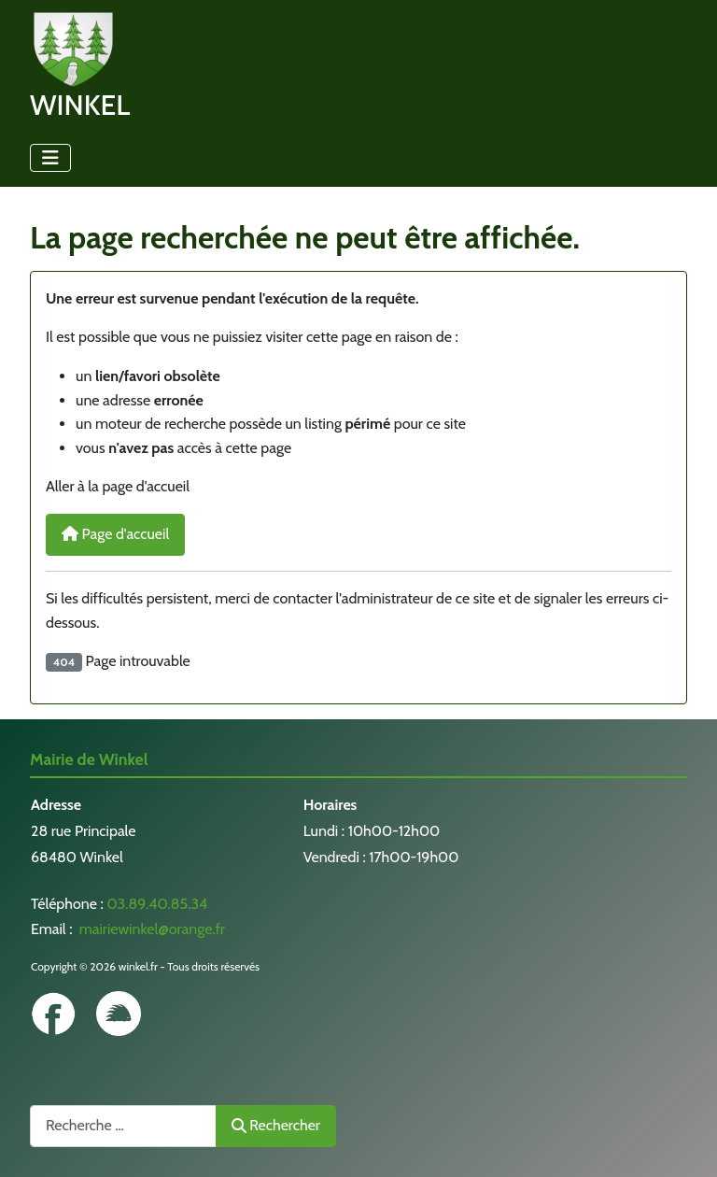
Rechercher (276, 1125)
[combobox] (123, 1126)
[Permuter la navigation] (50, 158)
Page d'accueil (115, 534)
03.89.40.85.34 (156, 904)
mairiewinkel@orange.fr (150, 929)
